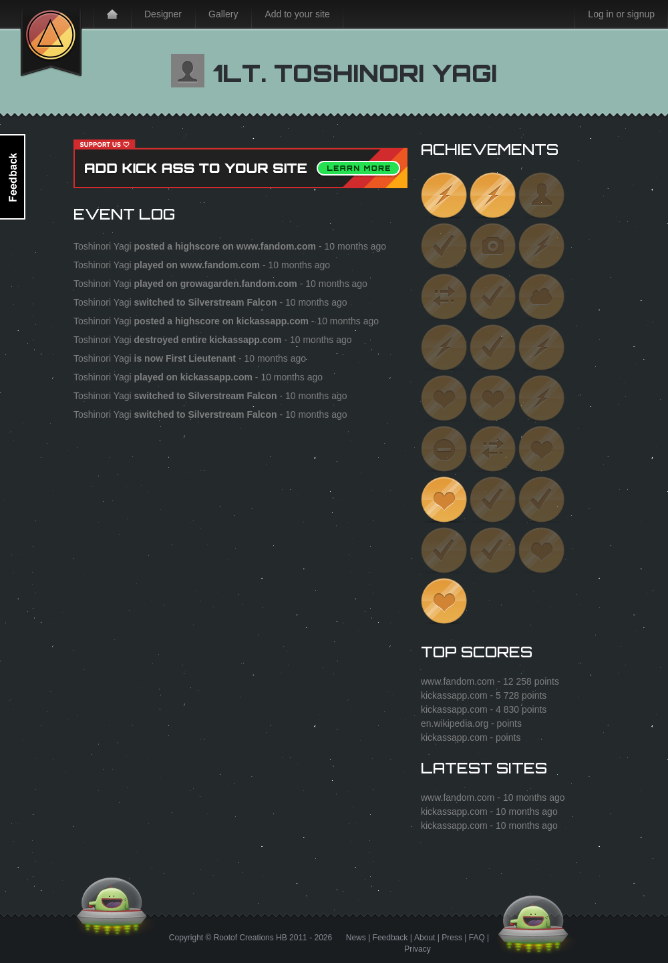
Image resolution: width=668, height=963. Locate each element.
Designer (163, 14)
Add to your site (297, 14)
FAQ (477, 937)
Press (452, 937)
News (356, 937)
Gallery (223, 14)
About (424, 937)
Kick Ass (51, 38)
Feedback (390, 937)
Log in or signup (621, 14)
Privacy (417, 949)
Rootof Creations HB (250, 937)
